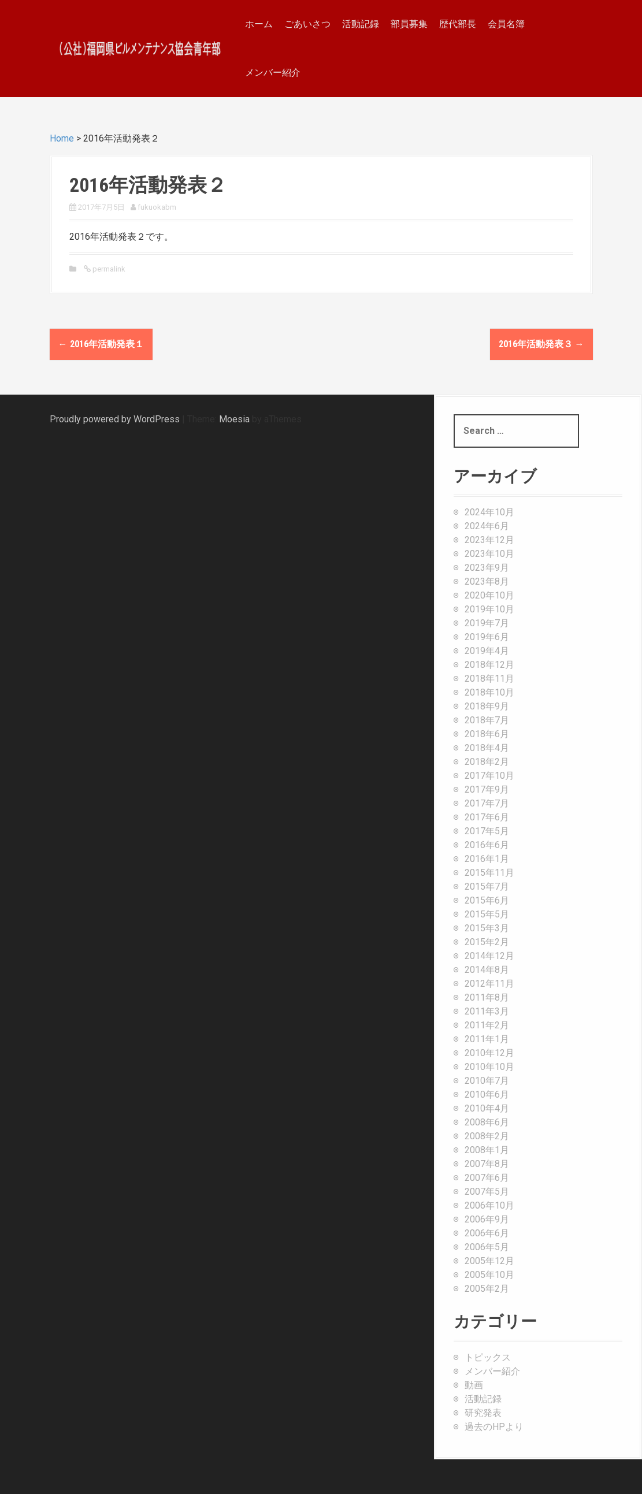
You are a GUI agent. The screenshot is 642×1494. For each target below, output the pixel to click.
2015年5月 (487, 914)
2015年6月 (487, 900)
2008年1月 (487, 1149)
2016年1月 (487, 858)
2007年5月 (487, 1191)
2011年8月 (487, 997)
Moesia (234, 419)
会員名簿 (506, 23)
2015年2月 (487, 941)
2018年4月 (487, 747)
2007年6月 (487, 1177)
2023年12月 (489, 539)
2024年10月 (489, 512)
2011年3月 (487, 1011)
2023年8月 (487, 581)
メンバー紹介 (272, 72)
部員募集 (409, 23)
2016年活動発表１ (101, 344)
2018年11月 (489, 678)
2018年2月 (487, 761)
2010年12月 (489, 1052)
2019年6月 (487, 636)
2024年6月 (487, 526)
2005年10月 (489, 1274)
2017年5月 (487, 831)
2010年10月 (489, 1066)
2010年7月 (487, 1080)
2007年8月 (487, 1163)
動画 (474, 1385)
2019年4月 (487, 650)
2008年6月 (487, 1122)
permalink (108, 269)
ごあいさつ (307, 23)
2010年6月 (487, 1094)
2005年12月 (489, 1260)
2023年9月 (487, 567)
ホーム (259, 23)
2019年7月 (487, 623)
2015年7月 (487, 886)
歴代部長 (457, 23)
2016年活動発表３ (541, 344)
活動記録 (360, 23)
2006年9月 (487, 1219)
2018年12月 (489, 664)
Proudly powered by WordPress (115, 419)
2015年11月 (489, 872)
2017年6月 (487, 817)
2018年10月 (489, 692)
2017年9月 (487, 789)
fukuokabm (157, 207)
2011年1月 (487, 1039)
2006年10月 (489, 1205)
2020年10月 (489, 595)
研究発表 (483, 1412)
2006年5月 (487, 1247)
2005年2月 (487, 1288)
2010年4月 (487, 1108)
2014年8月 (487, 969)
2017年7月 (487, 803)
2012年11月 (489, 983)
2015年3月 (487, 928)
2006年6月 (487, 1233)
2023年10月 (489, 553)
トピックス (488, 1357)
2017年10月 (489, 775)
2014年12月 (489, 955)
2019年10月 (489, 609)
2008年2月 (487, 1136)
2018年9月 (487, 706)
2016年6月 (487, 844)
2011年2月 (487, 1025)
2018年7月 (487, 720)
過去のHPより (494, 1426)
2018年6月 (487, 734)
